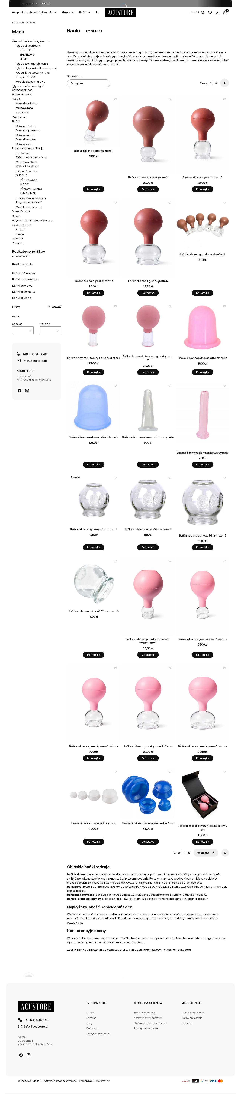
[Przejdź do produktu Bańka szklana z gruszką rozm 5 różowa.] (202, 703)
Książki (20, 234)
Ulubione (187, 1023)
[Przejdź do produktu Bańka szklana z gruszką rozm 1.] (93, 121)
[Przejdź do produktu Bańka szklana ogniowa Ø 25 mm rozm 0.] (93, 582)
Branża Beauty (21, 211)
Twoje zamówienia (193, 1012)
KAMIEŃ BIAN (28, 193)
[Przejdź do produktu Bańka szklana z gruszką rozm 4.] (93, 238)
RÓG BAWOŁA (28, 180)
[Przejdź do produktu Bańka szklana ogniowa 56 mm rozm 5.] (202, 502)
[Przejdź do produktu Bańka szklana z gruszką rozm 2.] (147, 134)
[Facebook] (20, 391)
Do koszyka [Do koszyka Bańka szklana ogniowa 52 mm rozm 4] (148, 547)
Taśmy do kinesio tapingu (31, 157)
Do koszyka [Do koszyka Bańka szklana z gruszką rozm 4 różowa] (148, 758)
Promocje (18, 243)
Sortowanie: (74, 76)
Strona (203, 82)
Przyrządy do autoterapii (31, 198)
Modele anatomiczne (29, 207)
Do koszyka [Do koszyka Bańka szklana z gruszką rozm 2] (148, 189)
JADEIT (24, 184)
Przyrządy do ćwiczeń (29, 202)
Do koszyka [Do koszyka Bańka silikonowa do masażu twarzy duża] (148, 464)
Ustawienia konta (192, 1017)
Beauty (16, 216)
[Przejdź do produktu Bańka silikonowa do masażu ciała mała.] (93, 407)
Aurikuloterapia (21, 94)
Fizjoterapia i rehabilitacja (27, 148)
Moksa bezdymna (26, 103)
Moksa (16, 99)
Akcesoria (22, 112)
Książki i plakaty (21, 225)
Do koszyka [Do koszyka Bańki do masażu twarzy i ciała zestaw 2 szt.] (202, 841)
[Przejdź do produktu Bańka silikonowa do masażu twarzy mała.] (202, 415)
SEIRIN (24, 59)
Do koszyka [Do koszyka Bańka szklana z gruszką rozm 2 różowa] (202, 654)
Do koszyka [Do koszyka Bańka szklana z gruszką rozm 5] (148, 293)
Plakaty (20, 229)
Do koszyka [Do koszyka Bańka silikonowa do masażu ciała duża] (202, 372)
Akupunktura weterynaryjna (33, 72)
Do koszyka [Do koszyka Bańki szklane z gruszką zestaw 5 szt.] (202, 293)
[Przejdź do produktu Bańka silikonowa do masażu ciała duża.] (202, 328)
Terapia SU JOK (25, 77)
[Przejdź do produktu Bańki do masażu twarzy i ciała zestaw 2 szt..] (202, 794)
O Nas (90, 1012)
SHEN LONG (27, 54)
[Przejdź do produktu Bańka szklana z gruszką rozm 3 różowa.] (93, 703)
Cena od (17, 323)
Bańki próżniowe (26, 126)
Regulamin (93, 1028)
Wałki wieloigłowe (27, 166)
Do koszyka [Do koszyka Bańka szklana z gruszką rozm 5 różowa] (202, 758)
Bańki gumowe (25, 135)
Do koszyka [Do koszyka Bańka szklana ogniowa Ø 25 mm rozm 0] (93, 654)
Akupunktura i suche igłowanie (30, 41)
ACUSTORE (18, 22)
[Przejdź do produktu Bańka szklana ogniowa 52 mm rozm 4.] (147, 499)
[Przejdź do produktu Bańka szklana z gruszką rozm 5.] (147, 238)
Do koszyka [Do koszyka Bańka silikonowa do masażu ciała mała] (93, 464)
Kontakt (91, 1017)
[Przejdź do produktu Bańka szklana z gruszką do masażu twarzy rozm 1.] (147, 596)
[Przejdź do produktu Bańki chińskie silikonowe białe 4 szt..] (93, 793)
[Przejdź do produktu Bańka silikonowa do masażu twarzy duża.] (147, 407)
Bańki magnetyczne (28, 130)
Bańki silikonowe (26, 139)
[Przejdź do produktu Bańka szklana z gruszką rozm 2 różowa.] (202, 596)
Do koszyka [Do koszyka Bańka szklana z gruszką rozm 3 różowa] (93, 758)
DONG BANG (28, 50)
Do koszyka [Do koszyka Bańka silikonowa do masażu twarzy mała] (202, 464)
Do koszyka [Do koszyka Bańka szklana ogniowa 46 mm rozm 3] (93, 547)
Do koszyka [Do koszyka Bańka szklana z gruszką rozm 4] (93, 293)
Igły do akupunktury (28, 45)
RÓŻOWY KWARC (31, 189)
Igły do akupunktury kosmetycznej (36, 68)
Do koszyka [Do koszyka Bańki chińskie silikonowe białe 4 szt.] (93, 841)
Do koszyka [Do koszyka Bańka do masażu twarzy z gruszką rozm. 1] (93, 372)
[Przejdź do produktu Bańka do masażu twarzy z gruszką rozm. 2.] (147, 327)
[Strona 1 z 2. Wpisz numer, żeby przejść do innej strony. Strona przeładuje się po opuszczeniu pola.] (211, 83)
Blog (89, 1023)
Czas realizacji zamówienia (150, 1023)
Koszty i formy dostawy (148, 1017)
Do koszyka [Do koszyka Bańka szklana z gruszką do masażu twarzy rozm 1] (148, 654)
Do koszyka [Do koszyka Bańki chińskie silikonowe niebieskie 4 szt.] (148, 841)
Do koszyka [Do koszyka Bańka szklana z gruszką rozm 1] (93, 189)
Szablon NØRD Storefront (93, 1081)
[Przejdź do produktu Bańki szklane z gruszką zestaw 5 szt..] (202, 224)
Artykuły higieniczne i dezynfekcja (32, 220)
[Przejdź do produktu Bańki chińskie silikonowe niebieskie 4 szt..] (147, 793)
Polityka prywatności (99, 1033)
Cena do (45, 323)
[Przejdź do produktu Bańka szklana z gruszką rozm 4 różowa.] (147, 703)
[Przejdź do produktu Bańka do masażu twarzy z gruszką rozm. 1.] (93, 328)
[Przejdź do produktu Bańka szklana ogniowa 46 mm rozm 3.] (93, 499)
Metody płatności (145, 1012)
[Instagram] (27, 391)
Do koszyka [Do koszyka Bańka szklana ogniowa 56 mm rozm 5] (202, 547)
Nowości (17, 238)
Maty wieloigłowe (26, 162)
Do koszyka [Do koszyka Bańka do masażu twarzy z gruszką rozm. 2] (148, 372)
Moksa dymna (24, 108)
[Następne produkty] (206, 853)
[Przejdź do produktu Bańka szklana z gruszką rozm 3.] (202, 134)
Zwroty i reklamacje (146, 1028)
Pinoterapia (19, 117)
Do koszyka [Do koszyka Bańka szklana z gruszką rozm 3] (202, 189)
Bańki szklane (24, 144)
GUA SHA (21, 175)
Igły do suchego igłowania (32, 63)
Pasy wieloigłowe (26, 171)
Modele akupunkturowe (30, 81)
